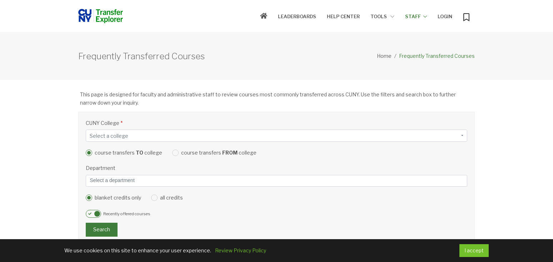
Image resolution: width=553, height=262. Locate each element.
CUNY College (104, 123)
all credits (167, 198)
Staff (413, 16)
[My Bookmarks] (466, 15)
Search (101, 229)
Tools (382, 16)
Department (100, 168)
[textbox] (274, 136)
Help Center (343, 16)
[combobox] (276, 136)
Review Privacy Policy (240, 250)
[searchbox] (276, 181)
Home (384, 56)
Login (445, 16)
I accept (474, 250)
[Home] (263, 16)
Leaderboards (297, 16)
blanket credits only (113, 198)
